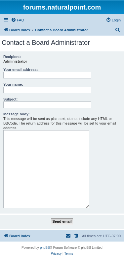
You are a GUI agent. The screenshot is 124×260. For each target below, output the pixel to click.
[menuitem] (17, 20)
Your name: (13, 84)
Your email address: (20, 70)
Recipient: (12, 57)
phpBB (45, 247)
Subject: (10, 99)
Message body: (16, 114)
